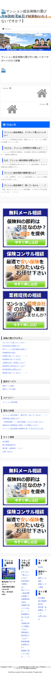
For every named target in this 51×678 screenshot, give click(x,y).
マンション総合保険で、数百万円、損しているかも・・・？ (24, 415)
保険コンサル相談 (9, 389)
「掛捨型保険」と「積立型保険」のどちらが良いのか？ (23, 422)
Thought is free (37, 672)
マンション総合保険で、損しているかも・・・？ (25, 185)
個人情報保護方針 (9, 445)
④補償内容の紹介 (9, 353)
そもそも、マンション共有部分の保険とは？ (23, 148)
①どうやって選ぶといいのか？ (14, 343)
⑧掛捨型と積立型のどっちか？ (14, 366)
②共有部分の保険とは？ (11, 346)
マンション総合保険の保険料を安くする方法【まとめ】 (23, 429)
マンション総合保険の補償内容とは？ (20, 173)
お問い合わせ (7, 452)
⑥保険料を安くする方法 (11, 359)
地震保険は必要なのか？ (11, 418)
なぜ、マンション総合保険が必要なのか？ (22, 160)
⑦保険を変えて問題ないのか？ (14, 363)
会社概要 (5, 442)
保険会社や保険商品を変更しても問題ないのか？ (20, 425)
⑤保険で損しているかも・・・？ (14, 356)
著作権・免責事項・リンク (12, 448)
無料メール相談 (8, 386)
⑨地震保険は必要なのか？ (12, 369)
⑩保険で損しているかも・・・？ (14, 373)
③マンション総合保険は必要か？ (14, 349)
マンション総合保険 (9, 402)
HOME (40, 567)
